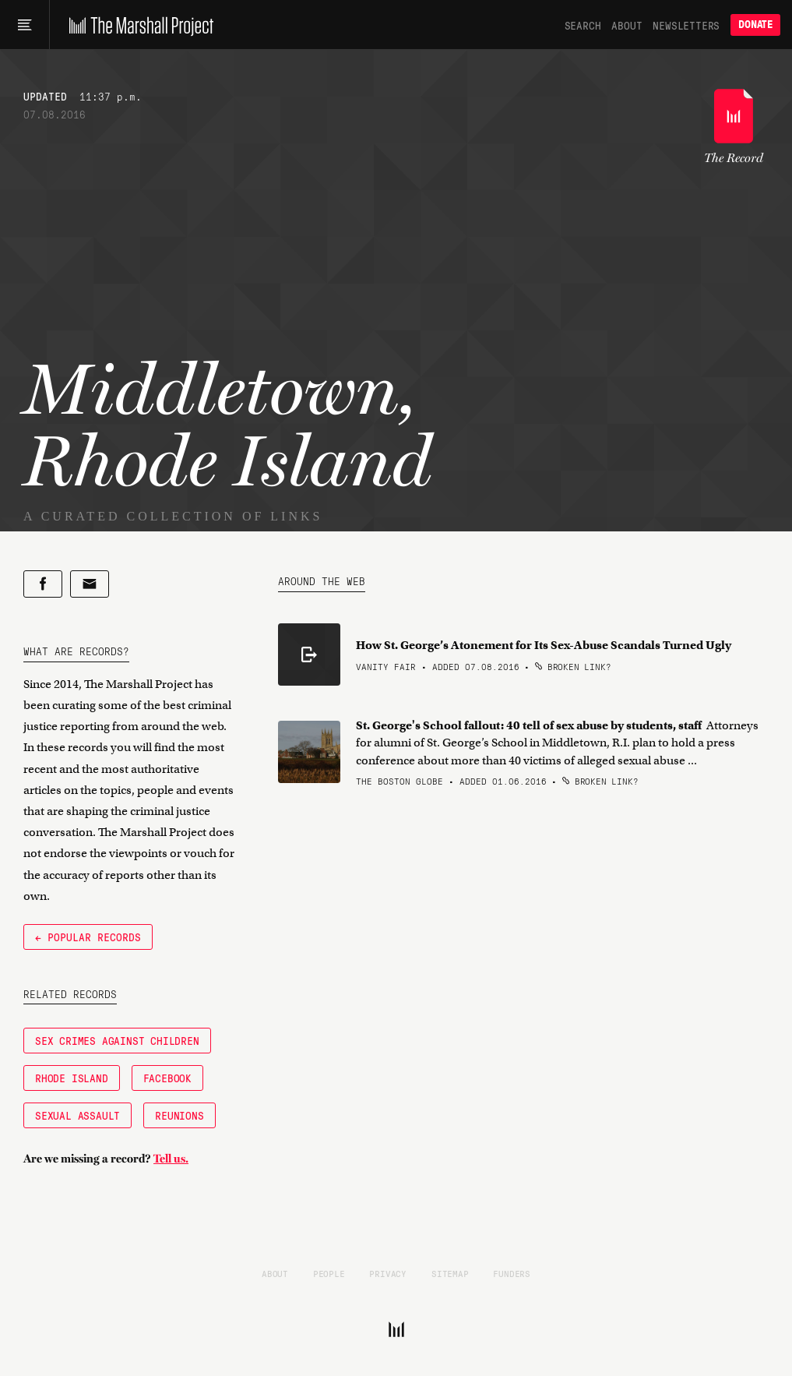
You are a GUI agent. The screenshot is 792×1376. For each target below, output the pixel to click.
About (626, 25)
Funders (511, 1273)
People (329, 1273)
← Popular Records (88, 937)
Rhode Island (71, 1078)
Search (583, 25)
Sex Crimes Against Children (117, 1040)
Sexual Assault (77, 1115)
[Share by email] (89, 584)
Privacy (388, 1273)
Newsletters (686, 25)
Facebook (167, 1078)
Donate (755, 24)
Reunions (179, 1115)
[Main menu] (24, 25)
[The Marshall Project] (137, 25)
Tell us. (170, 1159)
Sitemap (450, 1273)
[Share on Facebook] (42, 584)
